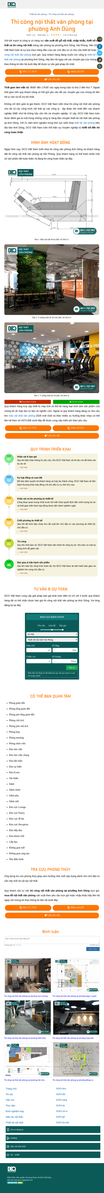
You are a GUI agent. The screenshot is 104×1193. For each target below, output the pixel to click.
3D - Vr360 (15, 1155)
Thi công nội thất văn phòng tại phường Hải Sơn (24, 1080)
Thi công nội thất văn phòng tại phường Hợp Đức (73, 1038)
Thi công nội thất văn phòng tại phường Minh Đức (25, 1038)
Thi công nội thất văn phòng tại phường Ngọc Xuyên (74, 996)
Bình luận (42, 35)
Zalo (99, 53)
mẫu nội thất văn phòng (22, 415)
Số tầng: (65, 648)
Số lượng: (64, 659)
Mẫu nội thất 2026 (18, 1146)
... (18, 467)
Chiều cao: (38, 659)
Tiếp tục (72, 668)
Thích (28, 35)
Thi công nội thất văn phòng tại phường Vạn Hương (26, 996)
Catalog (13, 1138)
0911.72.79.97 (28, 71)
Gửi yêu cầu (52, 79)
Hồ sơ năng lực (16, 1130)
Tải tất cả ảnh (76, 402)
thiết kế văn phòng (84, 123)
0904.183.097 (75, 71)
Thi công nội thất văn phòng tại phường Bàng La (72, 1080)
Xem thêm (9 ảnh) (28, 402)
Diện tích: (38, 648)
